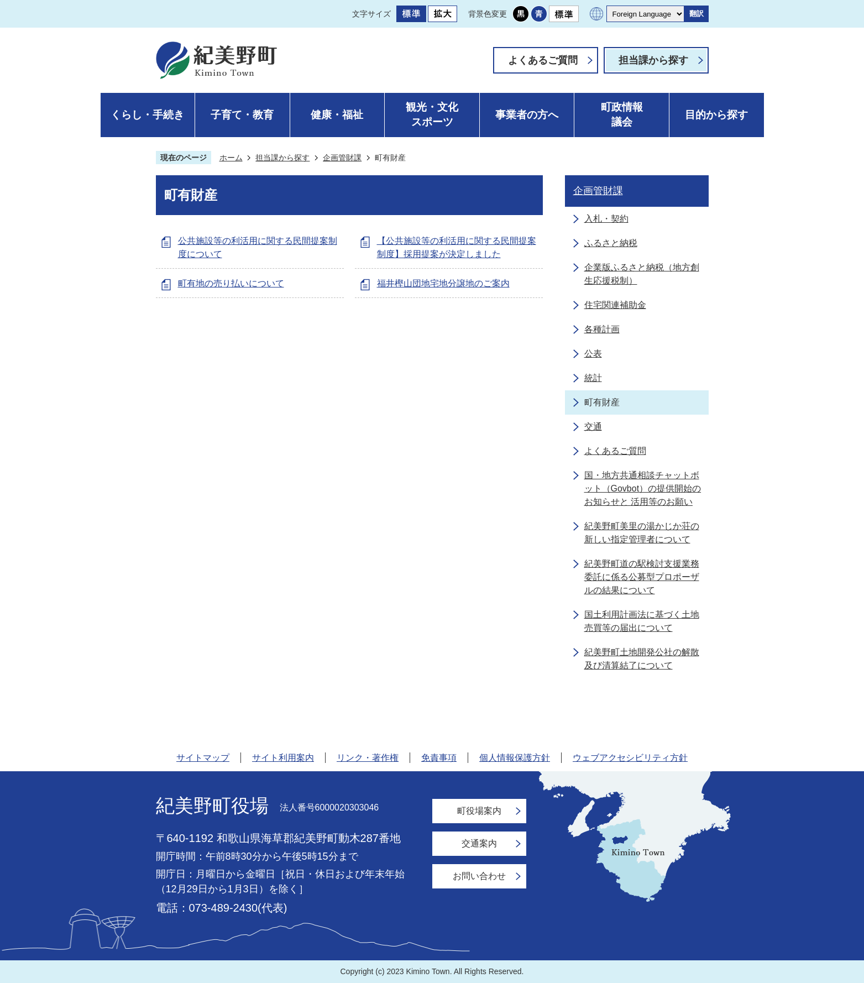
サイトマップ (202, 757)
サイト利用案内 (283, 757)
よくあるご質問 (543, 60)
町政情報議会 (622, 114)
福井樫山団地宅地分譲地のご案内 (443, 283)
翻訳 (696, 13)
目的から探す (716, 115)
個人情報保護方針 (514, 757)
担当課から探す (653, 60)
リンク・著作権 (368, 757)
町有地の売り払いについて (231, 283)
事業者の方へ (526, 115)
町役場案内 (479, 810)
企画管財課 (342, 157)
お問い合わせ (479, 876)
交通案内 (479, 843)
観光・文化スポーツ (432, 114)
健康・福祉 (337, 115)
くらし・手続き (147, 115)
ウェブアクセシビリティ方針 (630, 757)
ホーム (231, 157)
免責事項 (439, 757)
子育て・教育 (242, 115)
